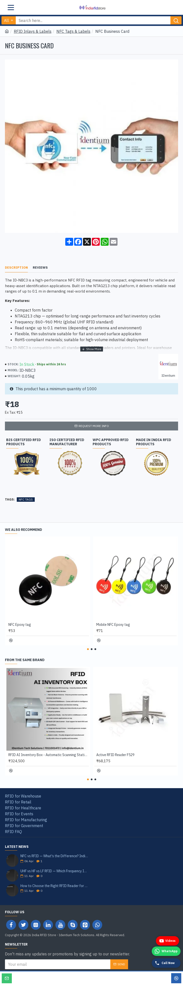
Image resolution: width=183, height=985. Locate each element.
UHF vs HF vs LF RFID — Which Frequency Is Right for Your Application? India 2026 (54, 871)
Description (16, 268)
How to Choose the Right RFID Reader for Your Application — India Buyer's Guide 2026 (54, 886)
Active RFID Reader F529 (115, 755)
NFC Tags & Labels (73, 31)
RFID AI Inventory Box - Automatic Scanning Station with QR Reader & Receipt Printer (48, 755)
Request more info (94, 426)
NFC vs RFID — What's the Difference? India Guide (54, 856)
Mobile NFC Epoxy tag (113, 624)
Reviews (40, 268)
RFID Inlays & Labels (32, 31)
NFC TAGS (26, 499)
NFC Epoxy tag (19, 624)
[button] (88, 649)
